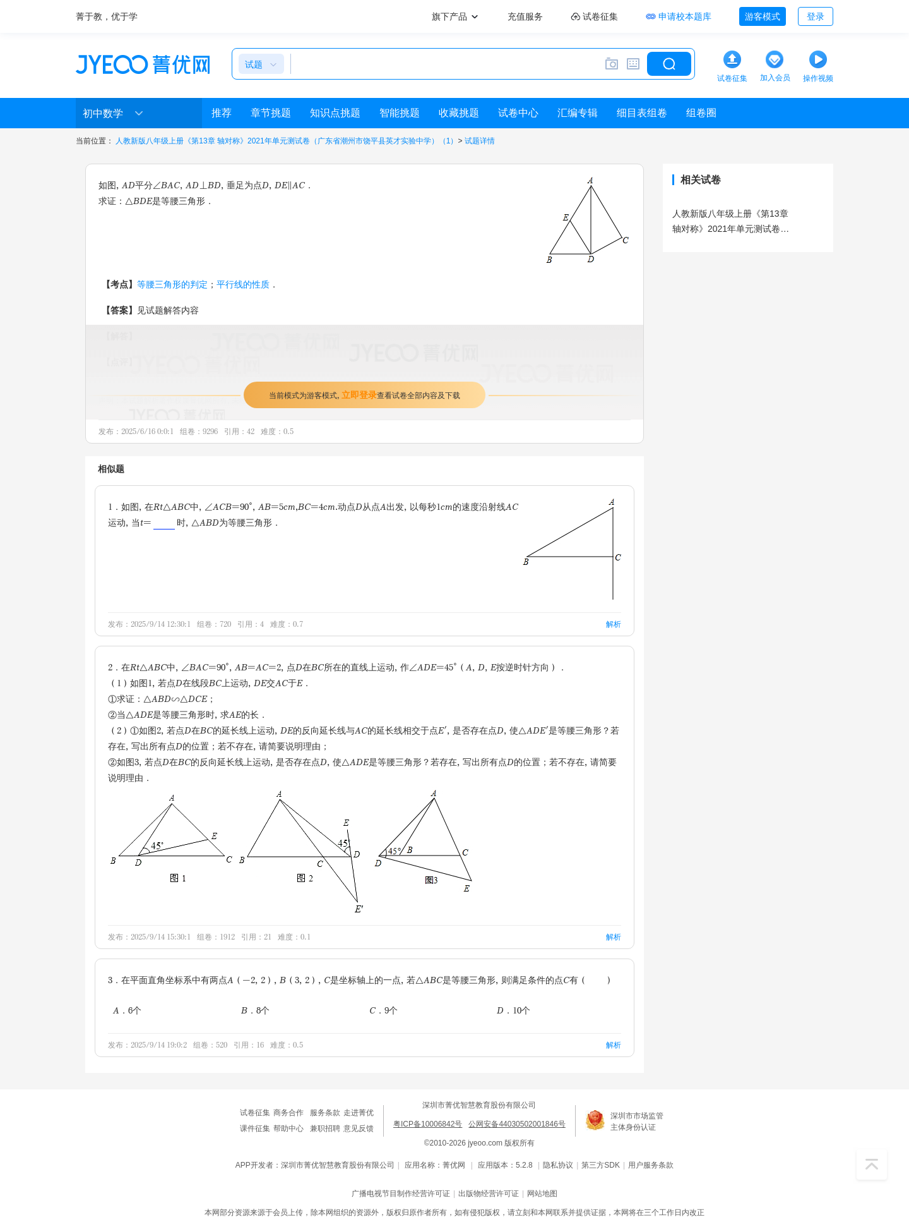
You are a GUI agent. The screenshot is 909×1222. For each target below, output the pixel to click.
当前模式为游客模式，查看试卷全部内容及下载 (364, 394)
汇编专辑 (577, 112)
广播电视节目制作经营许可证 (401, 1193)
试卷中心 (518, 112)
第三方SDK (600, 1165)
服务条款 (325, 1112)
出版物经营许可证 (488, 1193)
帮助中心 (288, 1128)
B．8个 (255, 1010)
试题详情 (480, 140)
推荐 (221, 112)
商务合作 (288, 1112)
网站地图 (542, 1193)
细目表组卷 (642, 112)
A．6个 (127, 1010)
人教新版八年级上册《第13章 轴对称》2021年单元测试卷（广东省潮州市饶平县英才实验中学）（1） (287, 140)
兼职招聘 (325, 1128)
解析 (613, 624)
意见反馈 (358, 1128)
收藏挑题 (459, 112)
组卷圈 (701, 112)
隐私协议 (558, 1165)
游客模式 (762, 16)
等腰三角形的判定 (172, 284)
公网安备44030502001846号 (516, 1124)
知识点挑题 (335, 112)
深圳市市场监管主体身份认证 (636, 1121)
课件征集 (255, 1128)
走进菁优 (358, 1112)
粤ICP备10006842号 (427, 1124)
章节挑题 (271, 112)
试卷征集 (255, 1112)
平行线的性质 (243, 284)
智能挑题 (399, 112)
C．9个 (383, 1010)
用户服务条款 (651, 1165)
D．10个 (513, 1010)
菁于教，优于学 (107, 16)
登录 (815, 16)
